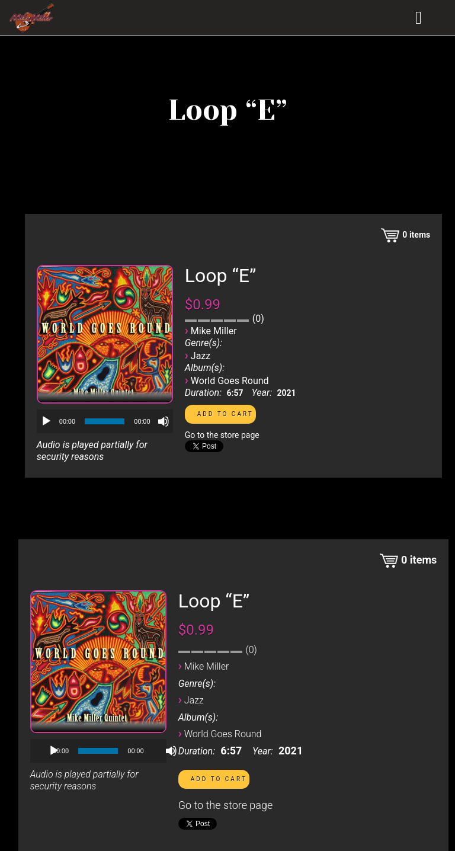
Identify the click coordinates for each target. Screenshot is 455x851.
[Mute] (163, 421)
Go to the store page (222, 435)
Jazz (200, 355)
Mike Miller (214, 331)
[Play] (46, 421)
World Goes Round (230, 380)
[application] (105, 421)
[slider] (104, 421)
